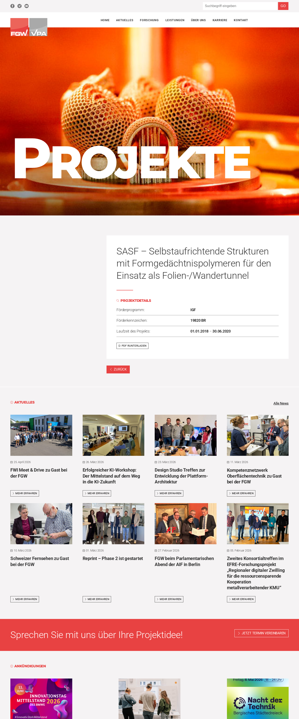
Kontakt (241, 20)
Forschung (149, 20)
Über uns (198, 20)
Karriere (220, 20)
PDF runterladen (132, 345)
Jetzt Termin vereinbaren (264, 634)
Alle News (280, 403)
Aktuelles (124, 20)
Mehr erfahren (24, 493)
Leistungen (175, 20)
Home (105, 20)
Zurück (118, 369)
